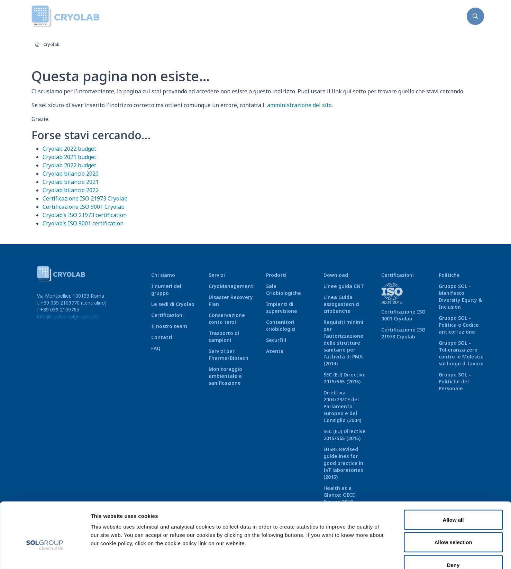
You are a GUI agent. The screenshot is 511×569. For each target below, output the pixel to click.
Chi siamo (163, 275)
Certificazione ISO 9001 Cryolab (84, 207)
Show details (360, 555)
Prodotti (276, 275)
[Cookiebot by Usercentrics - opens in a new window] (45, 555)
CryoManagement (231, 286)
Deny (453, 523)
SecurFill (276, 340)
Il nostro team (169, 326)
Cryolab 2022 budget (69, 148)
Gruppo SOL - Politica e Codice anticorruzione (459, 325)
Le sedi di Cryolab (172, 304)
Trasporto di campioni (224, 336)
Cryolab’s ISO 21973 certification (85, 215)
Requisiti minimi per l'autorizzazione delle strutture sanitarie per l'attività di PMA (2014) (343, 343)
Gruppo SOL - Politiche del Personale (455, 381)
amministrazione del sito (299, 105)
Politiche (449, 275)
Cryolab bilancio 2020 (71, 173)
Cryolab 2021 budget (69, 157)
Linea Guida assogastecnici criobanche (341, 304)
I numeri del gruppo (166, 289)
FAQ (156, 348)
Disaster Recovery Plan (231, 300)
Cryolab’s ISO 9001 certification (83, 223)
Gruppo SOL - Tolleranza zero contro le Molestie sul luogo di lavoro (461, 353)
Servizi (217, 275)
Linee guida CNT (343, 286)
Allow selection (453, 501)
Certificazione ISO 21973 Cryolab (85, 198)
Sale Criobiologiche (283, 289)
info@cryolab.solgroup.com (67, 316)
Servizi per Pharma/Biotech (228, 354)
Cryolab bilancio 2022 (71, 190)
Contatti (161, 337)
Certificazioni (167, 315)
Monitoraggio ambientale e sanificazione (225, 376)
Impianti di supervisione (281, 307)
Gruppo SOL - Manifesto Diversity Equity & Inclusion (460, 296)
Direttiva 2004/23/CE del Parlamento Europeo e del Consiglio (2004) (342, 406)
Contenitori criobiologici (280, 325)
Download (335, 275)
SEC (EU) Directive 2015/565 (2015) (344, 378)
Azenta (275, 351)
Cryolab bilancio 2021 (71, 182)
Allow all (453, 478)
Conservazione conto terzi (227, 318)
